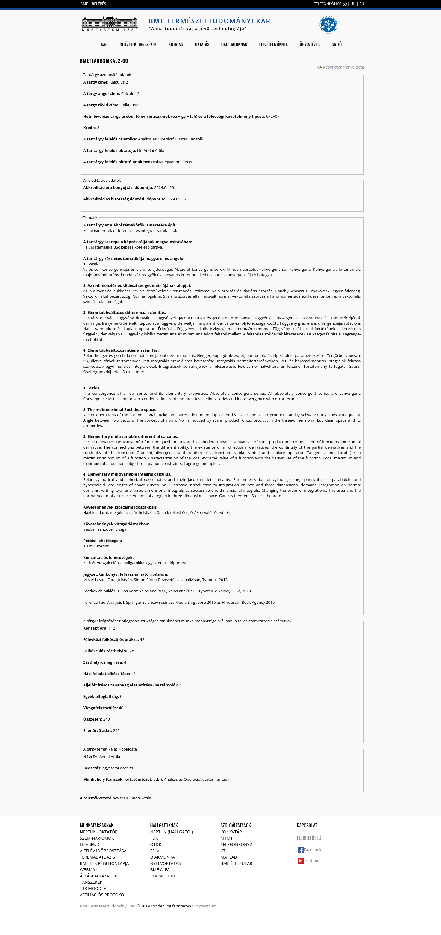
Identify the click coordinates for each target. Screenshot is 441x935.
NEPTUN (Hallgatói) (171, 832)
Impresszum (205, 906)
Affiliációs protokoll (104, 895)
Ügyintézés (310, 44)
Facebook (313, 849)
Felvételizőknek (273, 44)
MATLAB (229, 857)
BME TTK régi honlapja (104, 863)
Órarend (90, 844)
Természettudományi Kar (112, 906)
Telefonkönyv (236, 844)
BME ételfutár (236, 863)
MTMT (227, 838)
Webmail (89, 869)
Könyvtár (231, 832)
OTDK (155, 844)
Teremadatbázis (97, 857)
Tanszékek (91, 882)
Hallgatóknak (234, 44)
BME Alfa (160, 869)
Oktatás (202, 44)
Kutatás (176, 44)
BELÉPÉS (99, 3)
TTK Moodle (93, 888)
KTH (225, 851)
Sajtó (337, 44)
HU (353, 3)
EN (362, 3)
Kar (104, 44)
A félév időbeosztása (103, 851)
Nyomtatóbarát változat (340, 67)
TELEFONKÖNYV (327, 3)
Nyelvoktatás (165, 863)
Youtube (311, 860)
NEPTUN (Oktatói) (99, 832)
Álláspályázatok (98, 876)
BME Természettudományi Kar (210, 20)
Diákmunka (162, 857)
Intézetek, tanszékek (138, 44)
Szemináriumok (97, 838)
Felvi (155, 851)
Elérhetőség (309, 838)
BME (84, 3)
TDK (154, 838)
